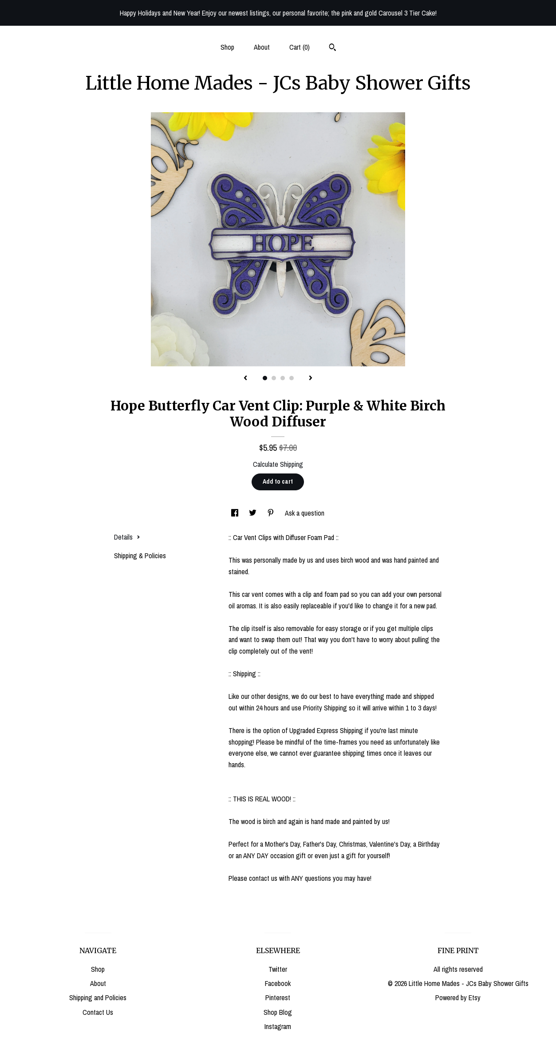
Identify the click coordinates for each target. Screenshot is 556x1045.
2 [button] (274, 378)
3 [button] (282, 378)
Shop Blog (278, 1012)
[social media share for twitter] (253, 513)
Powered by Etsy (458, 997)
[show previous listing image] (245, 378)
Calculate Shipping (278, 464)
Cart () (299, 47)
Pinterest (277, 997)
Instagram (277, 1026)
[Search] (332, 48)
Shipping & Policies (140, 555)
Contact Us (98, 1012)
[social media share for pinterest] (271, 513)
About (262, 47)
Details (127, 537)
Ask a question (304, 513)
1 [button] (265, 378)
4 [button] (291, 378)
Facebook (278, 983)
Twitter (277, 969)
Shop (227, 47)
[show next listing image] (310, 378)
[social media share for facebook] (235, 513)
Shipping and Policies (97, 997)
